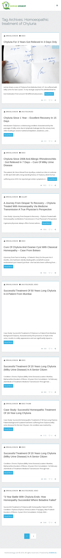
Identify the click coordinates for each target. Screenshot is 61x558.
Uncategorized (27, 112)
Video (23, 36)
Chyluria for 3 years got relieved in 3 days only (30, 42)
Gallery (24, 197)
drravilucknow (12, 36)
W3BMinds (53, 553)
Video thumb (26, 404)
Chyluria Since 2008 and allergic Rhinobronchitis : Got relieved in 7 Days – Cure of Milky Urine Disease (30, 162)
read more (49, 94)
